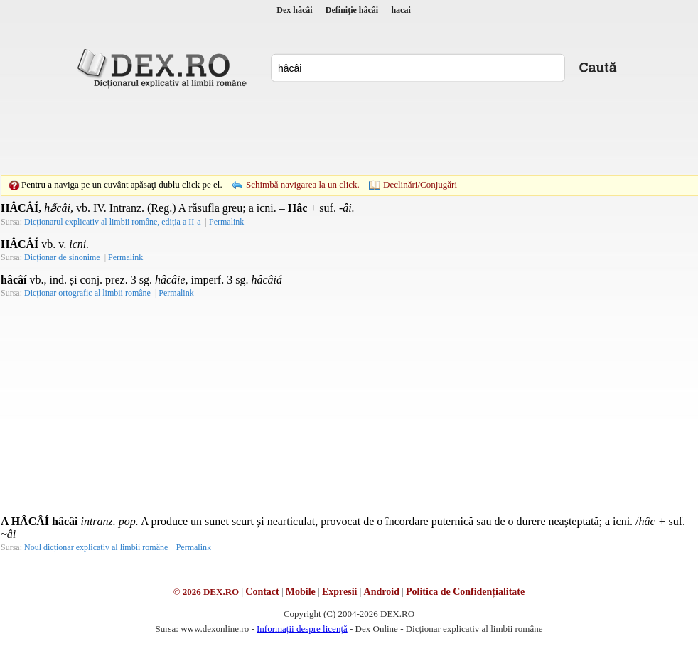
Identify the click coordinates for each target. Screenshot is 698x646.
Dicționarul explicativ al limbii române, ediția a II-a (112, 222)
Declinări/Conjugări (420, 184)
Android (381, 591)
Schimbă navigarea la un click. (303, 184)
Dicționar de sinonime (62, 257)
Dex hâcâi (294, 10)
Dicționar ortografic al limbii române (87, 293)
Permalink (226, 222)
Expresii (340, 591)
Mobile (301, 591)
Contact (262, 591)
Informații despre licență (302, 628)
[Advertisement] (349, 131)
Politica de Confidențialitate (465, 591)
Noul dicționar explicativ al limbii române (96, 547)
